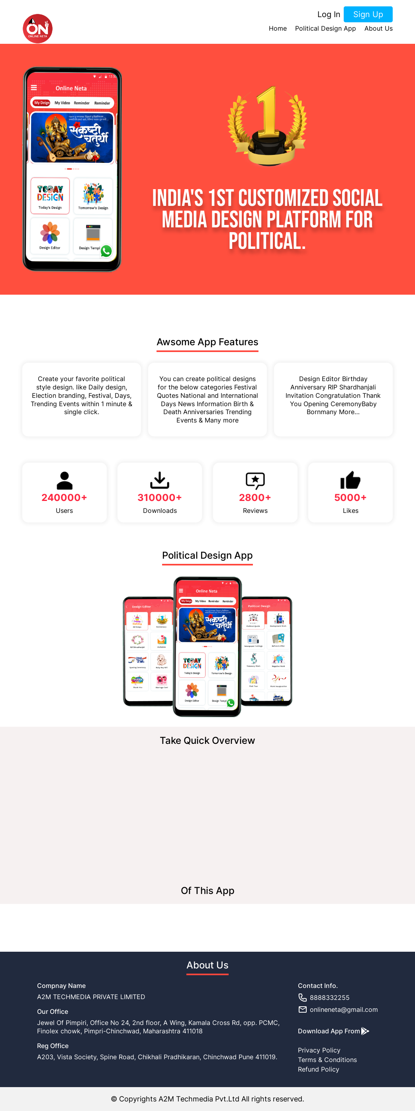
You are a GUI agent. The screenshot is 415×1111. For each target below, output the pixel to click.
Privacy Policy (319, 1050)
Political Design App (325, 28)
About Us (378, 28)
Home (278, 28)
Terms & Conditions (327, 1060)
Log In (329, 14)
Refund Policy (318, 1069)
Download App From (333, 1031)
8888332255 (324, 997)
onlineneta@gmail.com (338, 1009)
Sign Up (368, 14)
